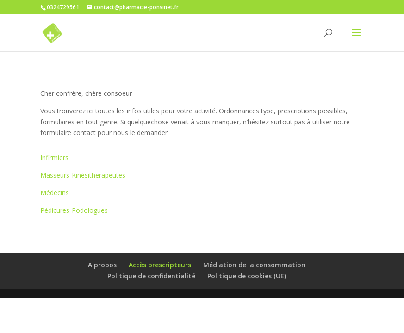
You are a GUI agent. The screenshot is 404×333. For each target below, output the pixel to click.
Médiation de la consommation (254, 264)
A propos (102, 264)
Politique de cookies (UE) (246, 275)
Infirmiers (54, 157)
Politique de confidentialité (151, 275)
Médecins (54, 192)
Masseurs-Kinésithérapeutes (82, 175)
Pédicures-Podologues (74, 210)
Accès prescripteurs (160, 264)
